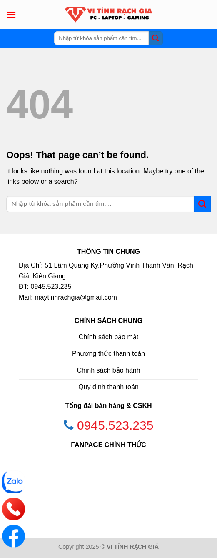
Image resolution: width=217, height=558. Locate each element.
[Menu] (11, 14)
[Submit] (156, 38)
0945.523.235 (115, 425)
